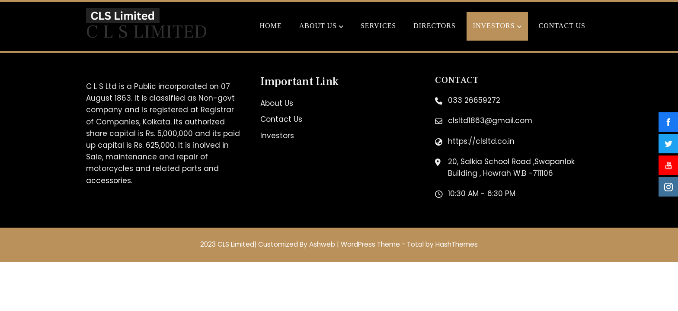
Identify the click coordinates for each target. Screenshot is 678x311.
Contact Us (562, 25)
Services (378, 25)
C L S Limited (147, 32)
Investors (497, 27)
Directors (434, 25)
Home (271, 25)
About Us (321, 27)
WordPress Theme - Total (382, 244)
